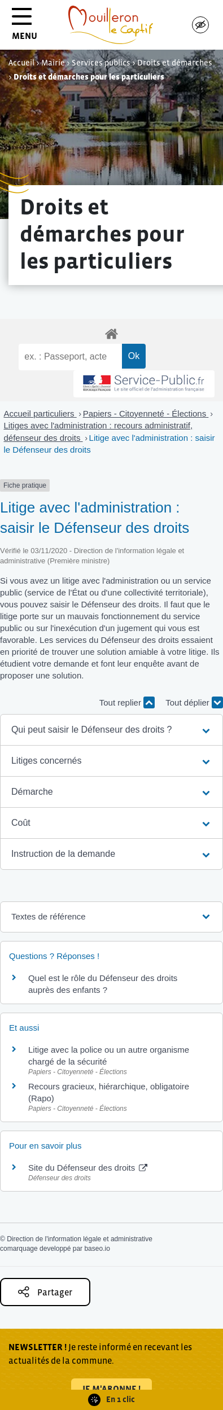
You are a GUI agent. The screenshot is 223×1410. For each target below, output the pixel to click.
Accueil (21, 62)
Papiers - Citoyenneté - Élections (146, 413)
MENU (24, 28)
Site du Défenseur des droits (87, 1167)
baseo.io (97, 1249)
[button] (111, 730)
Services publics (101, 62)
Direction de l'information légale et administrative (79, 1239)
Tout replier (127, 702)
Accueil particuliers (40, 413)
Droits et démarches (174, 62)
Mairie (53, 62)
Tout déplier (194, 702)
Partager (45, 1291)
